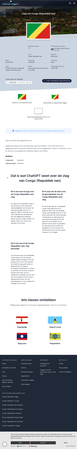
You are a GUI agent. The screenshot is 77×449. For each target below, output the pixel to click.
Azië (3, 372)
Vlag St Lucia (55, 327)
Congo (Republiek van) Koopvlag (57, 81)
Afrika (4, 363)
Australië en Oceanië (9, 368)
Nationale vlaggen (9, 360)
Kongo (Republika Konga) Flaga (12, 417)
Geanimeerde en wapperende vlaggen (55, 103)
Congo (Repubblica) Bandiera (12, 413)
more (65, 443)
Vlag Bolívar (55, 343)
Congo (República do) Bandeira (12, 421)
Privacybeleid (63, 368)
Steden (23, 368)
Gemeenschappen (27, 372)
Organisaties (25, 376)
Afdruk (61, 363)
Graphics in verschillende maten (22, 102)
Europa (4, 376)
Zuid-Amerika (6, 386)
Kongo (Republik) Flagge (10, 397)
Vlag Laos (22, 343)
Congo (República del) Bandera (12, 405)
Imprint (67, 446)
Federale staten (26, 363)
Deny (20, 443)
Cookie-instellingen (65, 372)
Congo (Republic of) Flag (10, 401)
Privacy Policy (72, 446)
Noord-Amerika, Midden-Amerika (7, 381)
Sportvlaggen (25, 384)
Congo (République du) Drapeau (12, 409)
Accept (43, 443)
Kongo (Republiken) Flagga (11, 426)
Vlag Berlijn (22, 327)
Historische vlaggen (27, 380)
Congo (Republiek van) (35, 56)
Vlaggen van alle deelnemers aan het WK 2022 (48, 372)
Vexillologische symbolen (45, 365)
